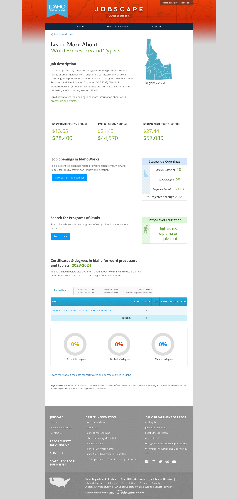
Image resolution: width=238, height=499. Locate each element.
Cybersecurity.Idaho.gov (98, 486)
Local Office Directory (156, 432)
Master (174, 301)
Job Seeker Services (155, 427)
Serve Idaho (59, 453)
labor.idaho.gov (170, 2)
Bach (164, 301)
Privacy (143, 482)
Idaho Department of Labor (165, 417)
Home (80, 26)
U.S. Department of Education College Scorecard (112, 459)
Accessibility (128, 482)
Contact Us (57, 432)
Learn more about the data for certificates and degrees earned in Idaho (91, 375)
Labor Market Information (60, 442)
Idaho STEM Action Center (100, 448)
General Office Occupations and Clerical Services (82, 310)
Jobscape (56, 417)
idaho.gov (185, 2)
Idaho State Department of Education (106, 453)
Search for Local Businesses (63, 462)
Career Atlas (93, 427)
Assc (155, 301)
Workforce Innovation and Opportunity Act (166, 450)
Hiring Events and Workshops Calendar (166, 443)
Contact (156, 26)
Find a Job (150, 422)
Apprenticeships (154, 438)
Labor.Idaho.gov (93, 482)
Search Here (60, 236)
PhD (183, 301)
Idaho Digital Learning (98, 432)
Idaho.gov (112, 482)
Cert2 (146, 301)
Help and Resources (118, 26)
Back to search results (62, 34)
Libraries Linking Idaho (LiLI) (101, 438)
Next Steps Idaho (96, 422)
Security (156, 482)
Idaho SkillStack (95, 443)
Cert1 (137, 301)
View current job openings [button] (69, 177)
